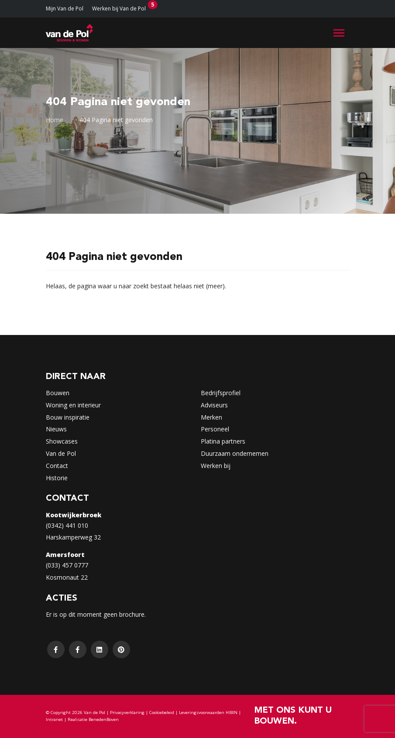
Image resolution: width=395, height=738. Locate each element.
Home (54, 120)
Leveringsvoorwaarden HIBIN (208, 712)
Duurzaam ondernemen (234, 453)
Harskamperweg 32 (73, 537)
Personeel (215, 429)
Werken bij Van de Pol (119, 8)
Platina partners (223, 441)
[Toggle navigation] (339, 33)
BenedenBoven (104, 719)
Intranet (54, 719)
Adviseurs (214, 405)
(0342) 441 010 (67, 525)
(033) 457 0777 (67, 565)
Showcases (62, 441)
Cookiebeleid (161, 712)
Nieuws (56, 429)
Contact (57, 465)
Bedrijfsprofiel (220, 393)
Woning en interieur (73, 405)
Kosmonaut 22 (67, 577)
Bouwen (57, 393)
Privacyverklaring (127, 712)
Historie (57, 478)
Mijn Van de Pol (64, 8)
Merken (211, 417)
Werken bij (215, 465)
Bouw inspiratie (67, 417)
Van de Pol (61, 453)
